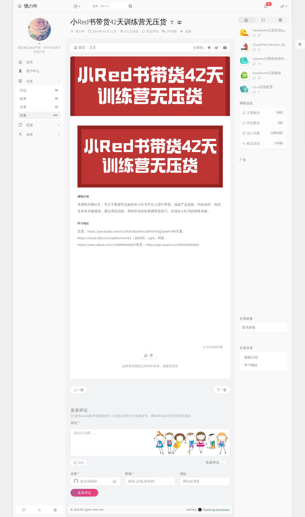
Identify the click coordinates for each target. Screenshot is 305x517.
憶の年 (80, 31)
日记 (39, 90)
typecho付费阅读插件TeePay (274, 58)
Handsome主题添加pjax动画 (273, 30)
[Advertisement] (150, 291)
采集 (39, 115)
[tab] (246, 20)
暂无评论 (152, 31)
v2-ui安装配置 (263, 87)
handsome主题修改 (267, 73)
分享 (39, 107)
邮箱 (129, 473)
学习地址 (251, 365)
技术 (39, 98)
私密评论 (212, 462)
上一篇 (79, 390)
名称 (75, 473)
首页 (79, 47)
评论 (75, 423)
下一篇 (222, 390)
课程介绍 (251, 357)
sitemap (191, 509)
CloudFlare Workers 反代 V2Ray (275, 44)
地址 (183, 473)
